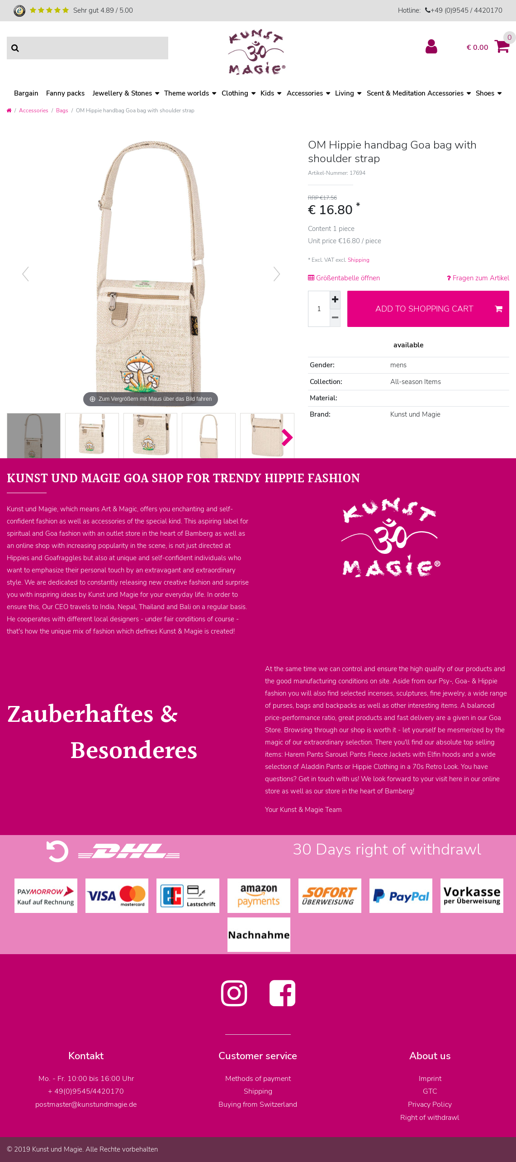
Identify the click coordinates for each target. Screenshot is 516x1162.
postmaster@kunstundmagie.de (86, 1104)
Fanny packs (65, 93)
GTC (430, 1091)
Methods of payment (258, 1079)
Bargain (26, 93)
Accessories (305, 93)
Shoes (485, 93)
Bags (62, 110)
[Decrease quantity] (335, 318)
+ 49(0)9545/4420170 (86, 1091)
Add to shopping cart (438, 308)
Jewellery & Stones (122, 93)
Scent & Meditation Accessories (415, 93)
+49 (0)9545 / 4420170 (466, 10)
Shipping (358, 260)
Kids (267, 93)
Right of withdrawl (429, 1118)
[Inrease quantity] (335, 300)
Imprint (430, 1079)
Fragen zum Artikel (478, 278)
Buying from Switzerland (257, 1104)
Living (344, 93)
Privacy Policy (430, 1104)
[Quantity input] (319, 309)
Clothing (235, 93)
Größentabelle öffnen (344, 278)
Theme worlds (186, 93)
